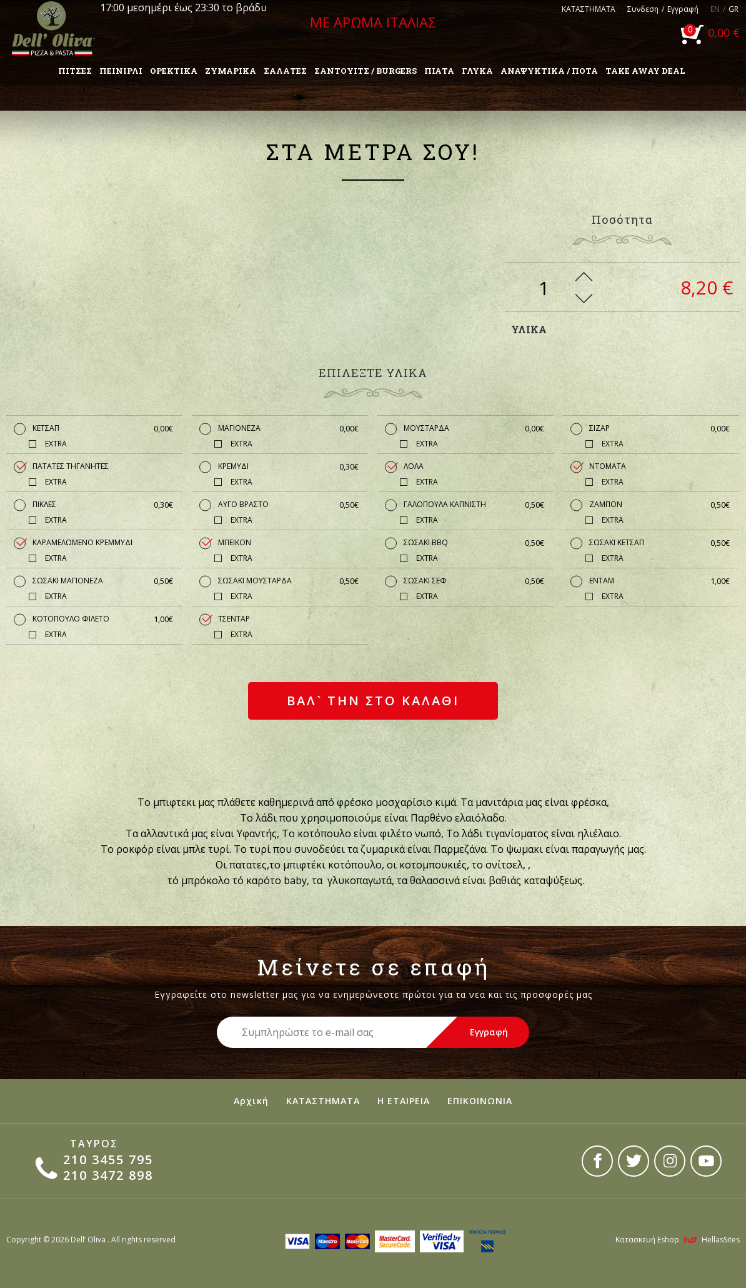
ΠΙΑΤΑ (439, 70)
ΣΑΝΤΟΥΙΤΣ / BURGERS (365, 70)
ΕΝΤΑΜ (659, 580)
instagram (669, 1161)
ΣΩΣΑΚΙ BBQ (474, 542)
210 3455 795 (108, 1159)
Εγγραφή (683, 9)
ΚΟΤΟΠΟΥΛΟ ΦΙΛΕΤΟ (102, 619)
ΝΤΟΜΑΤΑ (607, 466)
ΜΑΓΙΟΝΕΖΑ (288, 428)
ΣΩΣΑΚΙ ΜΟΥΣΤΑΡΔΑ (288, 580)
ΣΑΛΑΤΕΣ (285, 70)
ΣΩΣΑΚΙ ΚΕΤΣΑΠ (659, 542)
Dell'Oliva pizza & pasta (53, 28)
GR (734, 9)
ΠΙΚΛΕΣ (102, 504)
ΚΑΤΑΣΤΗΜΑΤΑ (588, 9)
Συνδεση (643, 9)
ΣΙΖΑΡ (659, 428)
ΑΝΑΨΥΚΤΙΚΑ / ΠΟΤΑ (549, 70)
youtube (706, 1161)
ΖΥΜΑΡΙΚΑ (230, 70)
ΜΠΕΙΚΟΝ (234, 542)
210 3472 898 (108, 1175)
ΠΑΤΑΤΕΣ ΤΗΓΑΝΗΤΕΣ (70, 466)
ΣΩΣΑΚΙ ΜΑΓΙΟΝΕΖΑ (102, 580)
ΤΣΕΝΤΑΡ (234, 618)
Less (584, 298)
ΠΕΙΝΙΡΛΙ (120, 70)
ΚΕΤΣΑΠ (102, 428)
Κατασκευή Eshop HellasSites (677, 1239)
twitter (633, 1161)
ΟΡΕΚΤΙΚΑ (173, 70)
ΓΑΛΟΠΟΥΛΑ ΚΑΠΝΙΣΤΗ (474, 504)
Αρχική (251, 1101)
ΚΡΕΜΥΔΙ (288, 466)
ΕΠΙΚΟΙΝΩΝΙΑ (479, 1101)
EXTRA (56, 443)
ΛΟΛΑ (414, 466)
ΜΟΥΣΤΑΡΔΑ (474, 428)
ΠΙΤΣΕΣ (75, 70)
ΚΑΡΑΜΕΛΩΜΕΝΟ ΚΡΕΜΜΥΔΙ (82, 542)
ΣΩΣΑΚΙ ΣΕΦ (474, 580)
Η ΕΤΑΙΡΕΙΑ (403, 1101)
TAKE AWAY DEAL (645, 70)
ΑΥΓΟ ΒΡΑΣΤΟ (288, 504)
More (584, 277)
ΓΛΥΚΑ (477, 70)
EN (715, 9)
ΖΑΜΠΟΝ (659, 504)
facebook (597, 1161)
